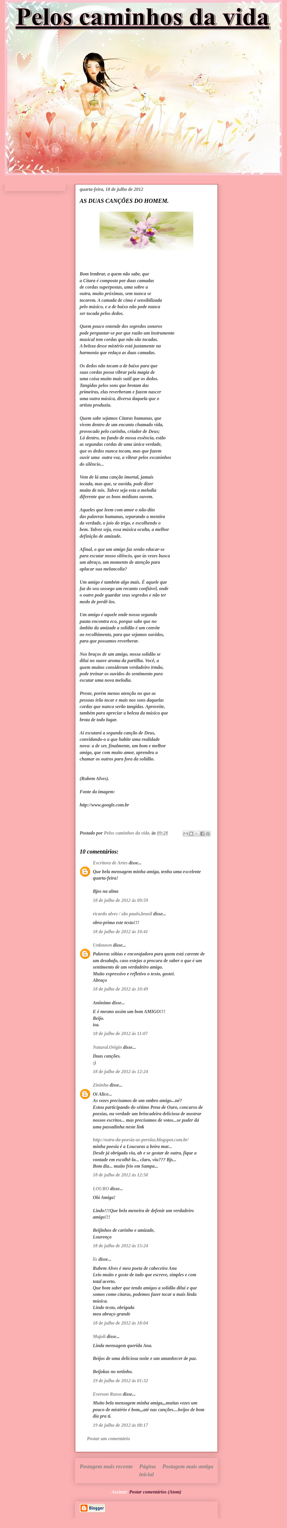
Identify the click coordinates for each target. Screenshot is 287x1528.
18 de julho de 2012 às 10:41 (120, 931)
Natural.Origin (107, 1047)
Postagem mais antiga (187, 1466)
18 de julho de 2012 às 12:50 (120, 1174)
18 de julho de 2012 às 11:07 (120, 1033)
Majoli (99, 1336)
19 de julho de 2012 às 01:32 (120, 1380)
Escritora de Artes (110, 862)
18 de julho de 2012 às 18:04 (120, 1322)
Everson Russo (107, 1394)
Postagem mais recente (106, 1466)
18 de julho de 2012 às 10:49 (120, 988)
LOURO (101, 1188)
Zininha (100, 1084)
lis (95, 1259)
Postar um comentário (108, 1438)
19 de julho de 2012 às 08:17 (120, 1425)
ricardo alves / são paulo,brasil (122, 913)
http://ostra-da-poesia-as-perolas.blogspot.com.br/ (141, 1139)
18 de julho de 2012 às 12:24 (120, 1071)
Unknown (102, 945)
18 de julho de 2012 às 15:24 (120, 1245)
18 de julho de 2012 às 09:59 (120, 900)
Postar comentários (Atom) (155, 1491)
